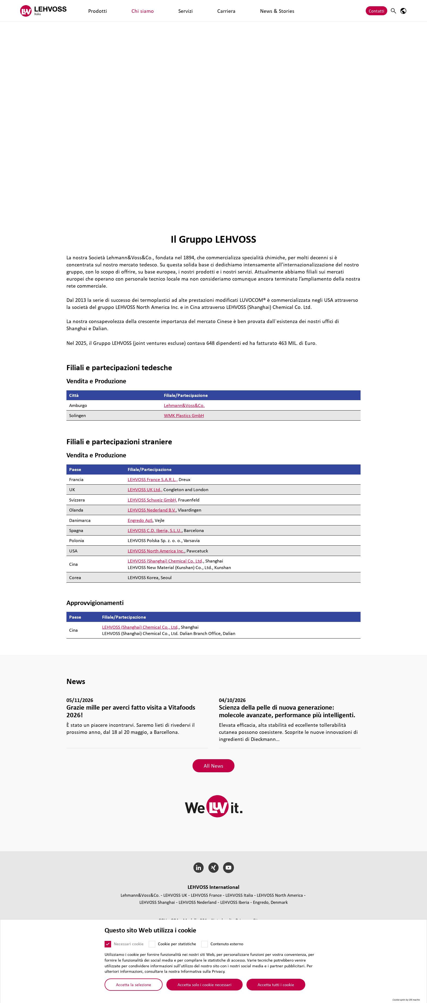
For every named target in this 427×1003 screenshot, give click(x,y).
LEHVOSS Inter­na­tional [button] (213, 887)
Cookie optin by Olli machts (406, 999)
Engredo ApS (140, 520)
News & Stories (178, 10)
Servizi (131, 10)
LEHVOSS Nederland (197, 902)
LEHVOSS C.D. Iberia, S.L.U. (155, 530)
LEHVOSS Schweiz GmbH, (152, 499)
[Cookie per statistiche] (152, 944)
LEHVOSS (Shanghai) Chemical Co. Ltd (165, 560)
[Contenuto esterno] (204, 944)
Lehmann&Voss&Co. (184, 405)
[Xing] (213, 867)
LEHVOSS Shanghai (157, 902)
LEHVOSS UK (175, 895)
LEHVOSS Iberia (234, 902)
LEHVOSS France (206, 895)
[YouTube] (228, 867)
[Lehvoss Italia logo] (43, 11)
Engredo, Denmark (270, 902)
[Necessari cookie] (108, 944)
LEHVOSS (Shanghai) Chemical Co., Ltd (139, 627)
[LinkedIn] (198, 867)
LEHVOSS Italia (239, 895)
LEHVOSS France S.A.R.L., (153, 479)
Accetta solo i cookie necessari (204, 984)
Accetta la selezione (133, 984)
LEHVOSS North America (280, 895)
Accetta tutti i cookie (276, 984)
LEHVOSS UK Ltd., (145, 489)
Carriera (151, 10)
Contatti (376, 10)
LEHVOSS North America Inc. (156, 550)
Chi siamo (110, 10)
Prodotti (87, 10)
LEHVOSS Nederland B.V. (152, 509)
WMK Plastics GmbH (184, 415)
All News (213, 766)
